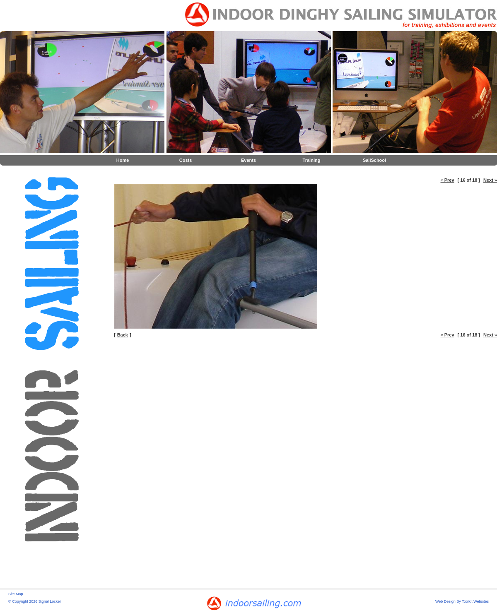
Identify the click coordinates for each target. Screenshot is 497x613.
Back (122, 334)
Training (312, 160)
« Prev (447, 180)
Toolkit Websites (475, 601)
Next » (490, 180)
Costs (185, 160)
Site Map (15, 594)
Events (248, 160)
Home (122, 160)
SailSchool (374, 160)
